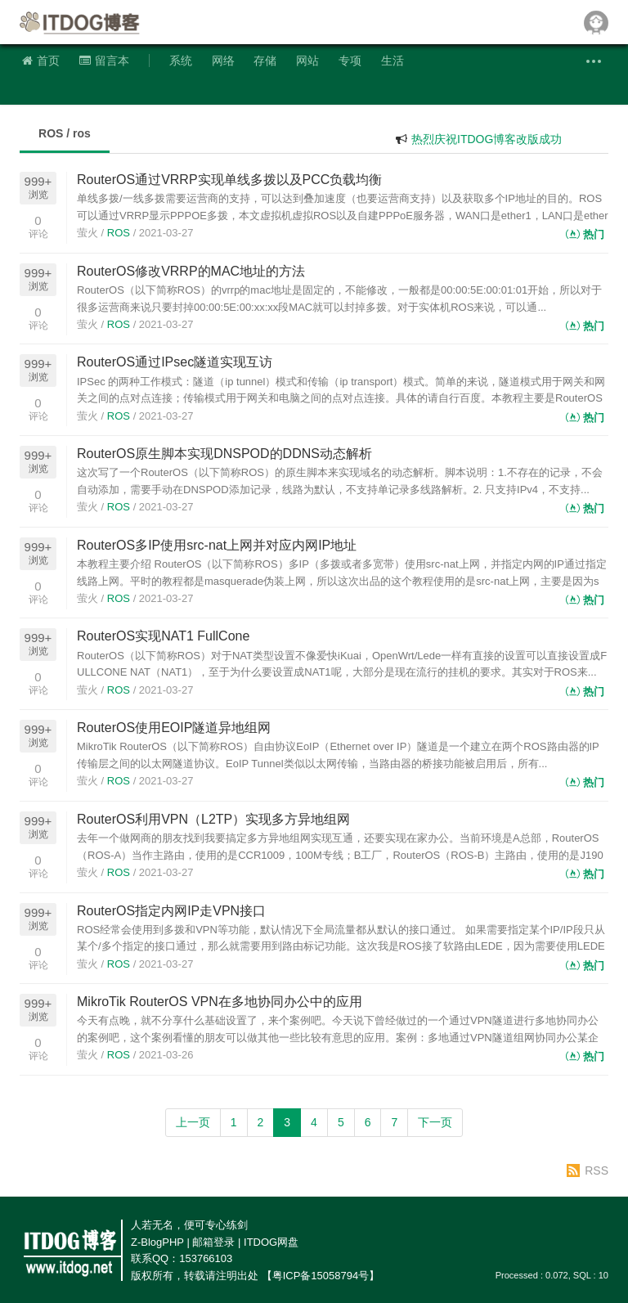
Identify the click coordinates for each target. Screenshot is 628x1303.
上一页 (193, 1122)
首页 (41, 60)
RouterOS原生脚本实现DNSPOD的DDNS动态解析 (224, 454)
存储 (264, 60)
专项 (350, 60)
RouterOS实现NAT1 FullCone (163, 636)
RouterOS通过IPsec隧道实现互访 (174, 362)
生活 (392, 60)
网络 (223, 60)
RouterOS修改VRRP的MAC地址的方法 (191, 271)
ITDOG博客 (81, 22)
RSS (596, 1170)
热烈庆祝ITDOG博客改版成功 (486, 139)
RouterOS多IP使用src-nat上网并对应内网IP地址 (217, 545)
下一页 (435, 1122)
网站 (307, 60)
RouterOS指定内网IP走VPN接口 (171, 911)
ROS (118, 233)
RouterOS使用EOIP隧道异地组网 (174, 728)
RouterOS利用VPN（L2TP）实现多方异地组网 (213, 819)
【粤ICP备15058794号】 (321, 1275)
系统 (180, 60)
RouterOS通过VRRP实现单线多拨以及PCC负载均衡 (229, 179)
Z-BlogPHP (157, 1242)
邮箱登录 (213, 1242)
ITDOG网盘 (271, 1242)
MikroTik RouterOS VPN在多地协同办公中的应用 (219, 1002)
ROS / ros (64, 133)
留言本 (104, 60)
